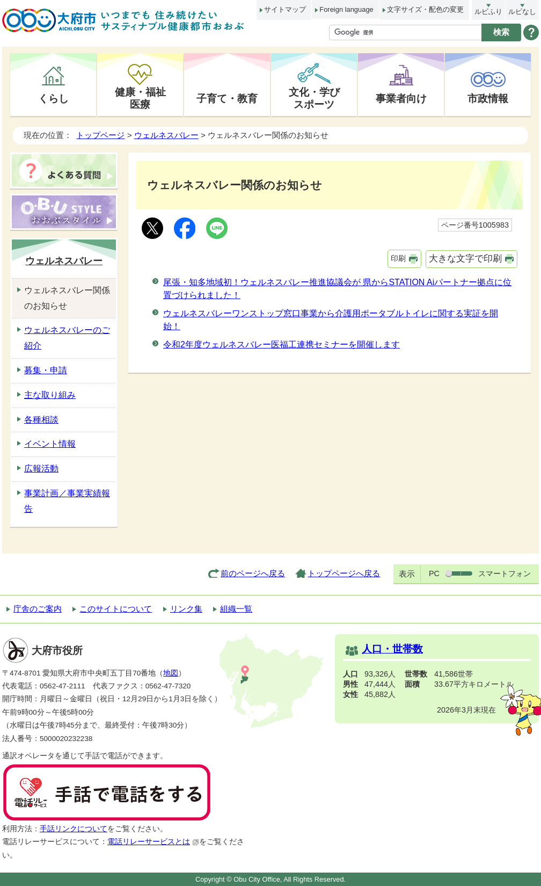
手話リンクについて (73, 829)
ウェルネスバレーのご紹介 (67, 337)
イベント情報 (50, 443)
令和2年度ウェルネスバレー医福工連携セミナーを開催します (281, 344)
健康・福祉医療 (140, 98)
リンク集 (186, 608)
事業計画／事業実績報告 (67, 501)
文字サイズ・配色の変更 (425, 9)
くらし (53, 98)
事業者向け (401, 98)
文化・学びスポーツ (314, 98)
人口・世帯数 (392, 649)
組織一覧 (236, 608)
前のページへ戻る (253, 573)
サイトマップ (285, 9)
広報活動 (41, 468)
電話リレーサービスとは (153, 842)
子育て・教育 (227, 98)
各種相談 (41, 419)
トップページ (100, 135)
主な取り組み (50, 395)
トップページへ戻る (344, 573)
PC (434, 573)
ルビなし (522, 12)
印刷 (398, 258)
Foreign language (346, 9)
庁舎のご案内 (37, 608)
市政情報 (487, 98)
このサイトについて (115, 608)
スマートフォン (504, 573)
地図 (170, 673)
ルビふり (488, 12)
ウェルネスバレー (166, 135)
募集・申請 (45, 370)
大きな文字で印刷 (465, 258)
